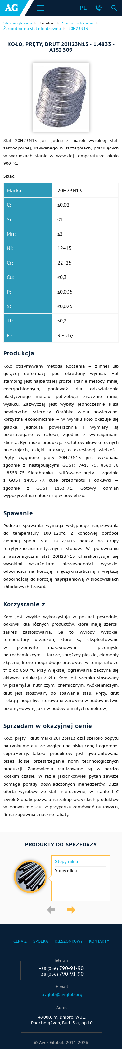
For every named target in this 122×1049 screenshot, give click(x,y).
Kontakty (99, 941)
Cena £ (20, 941)
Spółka (40, 941)
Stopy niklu (66, 861)
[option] (61, 878)
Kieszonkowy (69, 941)
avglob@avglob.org (62, 994)
